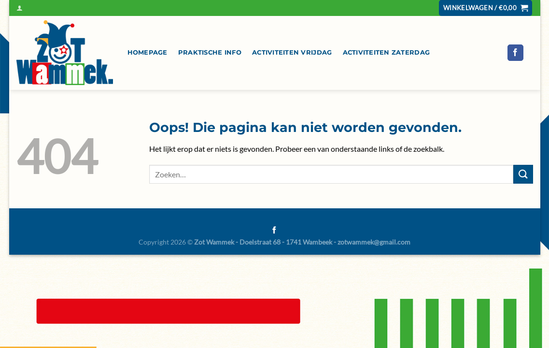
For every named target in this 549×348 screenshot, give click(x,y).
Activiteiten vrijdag (292, 52)
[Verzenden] (523, 174)
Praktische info (209, 52)
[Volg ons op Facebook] (515, 52)
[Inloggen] (19, 8)
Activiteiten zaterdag (386, 52)
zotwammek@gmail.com (374, 242)
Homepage (147, 52)
